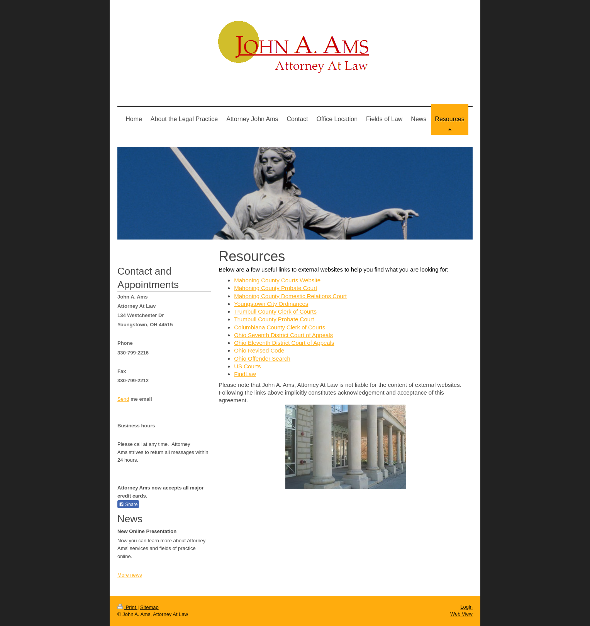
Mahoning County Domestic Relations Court (290, 296)
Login (466, 607)
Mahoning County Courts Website (277, 280)
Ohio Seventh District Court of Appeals (283, 335)
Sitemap (149, 607)
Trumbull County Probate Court (274, 319)
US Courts (247, 366)
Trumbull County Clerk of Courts (275, 311)
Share (128, 504)
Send (123, 399)
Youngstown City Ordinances (271, 303)
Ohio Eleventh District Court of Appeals (284, 342)
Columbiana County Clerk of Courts (279, 327)
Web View (461, 614)
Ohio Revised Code (259, 350)
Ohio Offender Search (262, 358)
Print (127, 607)
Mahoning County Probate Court (275, 288)
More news (129, 575)
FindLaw (245, 374)
